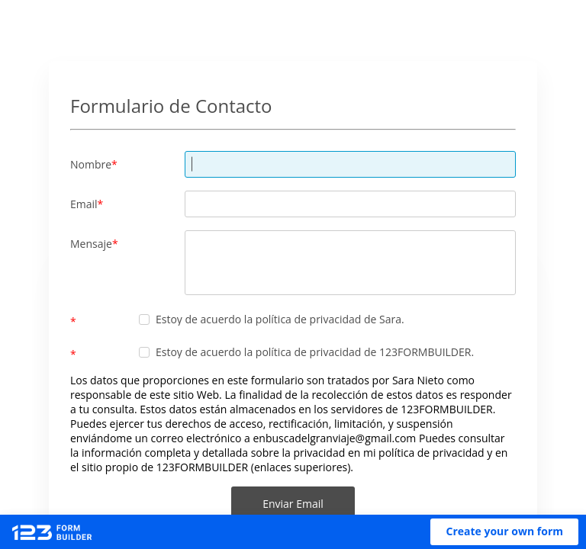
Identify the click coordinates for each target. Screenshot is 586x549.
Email (84, 204)
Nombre (90, 164)
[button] (504, 531)
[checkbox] (144, 319)
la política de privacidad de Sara (322, 319)
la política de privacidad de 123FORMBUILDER (358, 352)
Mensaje (91, 243)
